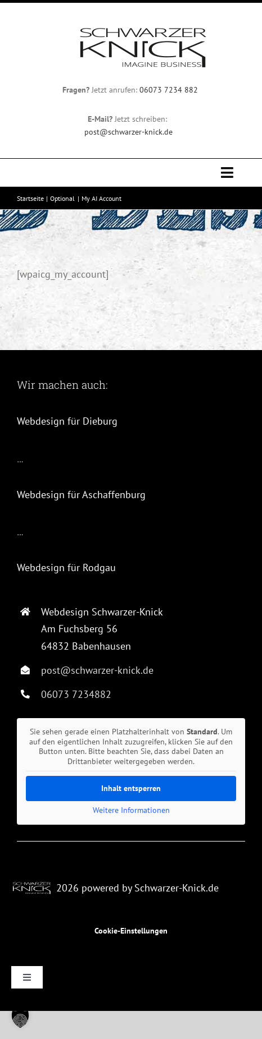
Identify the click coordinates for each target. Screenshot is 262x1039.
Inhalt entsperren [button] (131, 788)
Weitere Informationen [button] (131, 810)
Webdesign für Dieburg (67, 421)
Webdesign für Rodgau (66, 567)
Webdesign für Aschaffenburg (81, 494)
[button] (20, 1019)
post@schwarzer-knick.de (128, 132)
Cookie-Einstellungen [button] (131, 931)
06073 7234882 (76, 694)
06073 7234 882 (169, 90)
